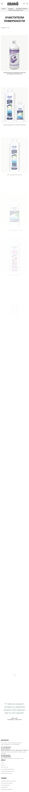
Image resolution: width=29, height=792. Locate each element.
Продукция (10, 8)
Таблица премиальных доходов (8, 781)
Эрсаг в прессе (4, 767)
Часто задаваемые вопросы (7, 769)
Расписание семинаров (6, 789)
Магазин (4, 8)
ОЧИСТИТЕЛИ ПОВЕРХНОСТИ (15, 10)
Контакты (3, 765)
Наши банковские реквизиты (7, 771)
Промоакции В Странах (6, 773)
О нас (2, 763)
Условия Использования (6, 783)
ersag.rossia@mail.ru (5, 748)
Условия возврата (5, 785)
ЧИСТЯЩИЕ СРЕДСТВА (21, 8)
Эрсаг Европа (4, 787)
